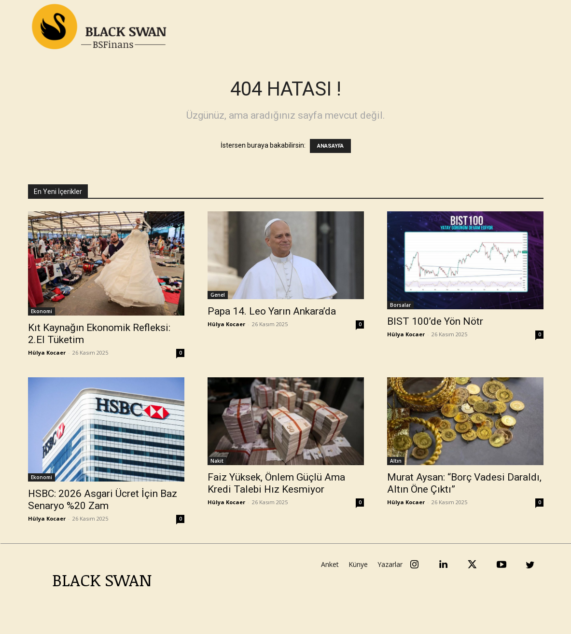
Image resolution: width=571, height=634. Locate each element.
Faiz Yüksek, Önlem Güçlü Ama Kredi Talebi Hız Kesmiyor (276, 483)
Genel (217, 294)
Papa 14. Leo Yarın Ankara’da (272, 311)
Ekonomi (41, 311)
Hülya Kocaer (47, 352)
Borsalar (400, 305)
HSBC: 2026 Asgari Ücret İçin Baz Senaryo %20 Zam (102, 499)
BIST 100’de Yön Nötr (435, 321)
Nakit (216, 460)
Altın (396, 460)
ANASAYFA (330, 146)
